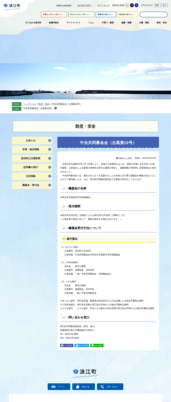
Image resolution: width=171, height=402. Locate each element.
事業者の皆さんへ (105, 14)
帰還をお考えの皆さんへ (53, 14)
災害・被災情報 (30, 149)
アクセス (59, 386)
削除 (55, 108)
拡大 (164, 5)
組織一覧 (85, 386)
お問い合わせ (114, 386)
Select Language (63, 5)
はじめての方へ (84, 5)
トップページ (29, 104)
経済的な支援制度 (30, 158)
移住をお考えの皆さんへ (80, 14)
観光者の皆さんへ (126, 14)
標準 (157, 5)
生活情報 (31, 176)
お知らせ (31, 140)
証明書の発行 (31, 167)
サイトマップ (104, 5)
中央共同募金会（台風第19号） (38, 108)
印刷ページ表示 (125, 158)
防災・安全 (44, 104)
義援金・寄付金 (30, 185)
